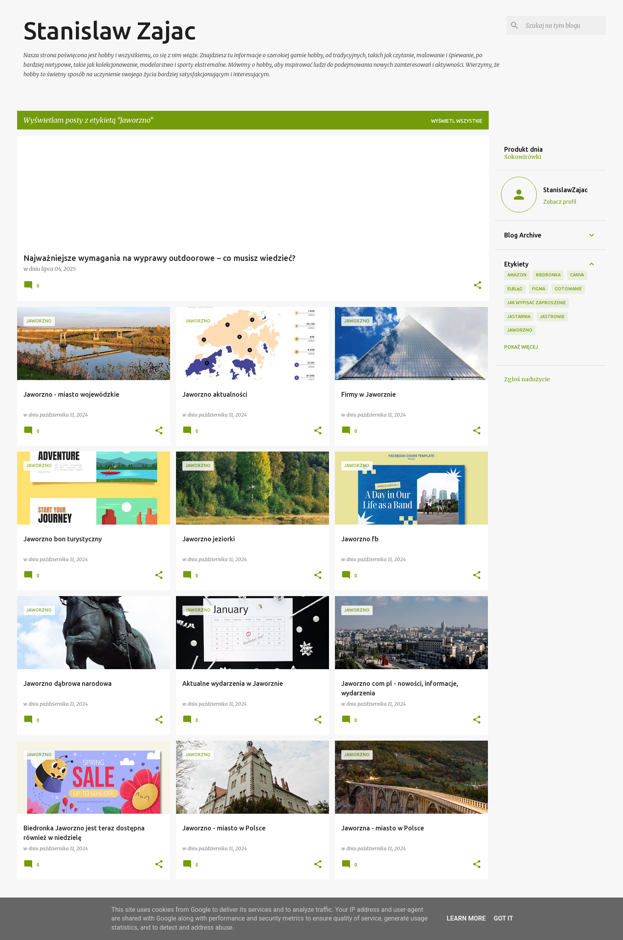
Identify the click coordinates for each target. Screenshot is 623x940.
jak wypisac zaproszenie (536, 302)
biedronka (548, 274)
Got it (503, 918)
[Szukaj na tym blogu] (564, 25)
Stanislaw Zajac (109, 30)
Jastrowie (552, 316)
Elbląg (514, 288)
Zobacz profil (560, 202)
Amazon (516, 274)
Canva (577, 274)
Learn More (466, 918)
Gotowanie (568, 288)
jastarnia (518, 316)
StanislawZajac (565, 189)
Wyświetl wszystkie (456, 121)
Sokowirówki (522, 156)
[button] (477, 285)
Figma (538, 288)
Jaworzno (519, 330)
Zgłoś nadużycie (527, 379)
